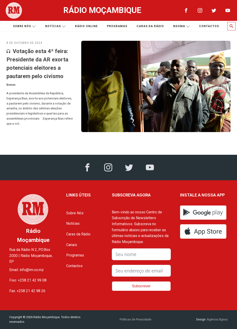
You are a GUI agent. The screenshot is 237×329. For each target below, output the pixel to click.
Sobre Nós (75, 213)
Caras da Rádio (150, 26)
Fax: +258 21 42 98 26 (27, 291)
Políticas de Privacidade (135, 319)
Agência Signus (217, 319)
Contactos (209, 26)
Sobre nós (24, 26)
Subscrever (141, 286)
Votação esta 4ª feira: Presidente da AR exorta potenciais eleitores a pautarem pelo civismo (37, 63)
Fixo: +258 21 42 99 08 (28, 280)
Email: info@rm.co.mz (26, 270)
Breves (11, 84)
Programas (117, 26)
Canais (71, 245)
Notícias (55, 26)
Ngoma (181, 26)
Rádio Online (86, 26)
